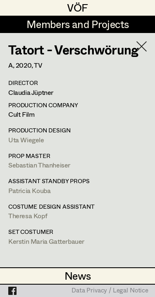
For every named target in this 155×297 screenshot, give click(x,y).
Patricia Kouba (29, 190)
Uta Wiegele (26, 139)
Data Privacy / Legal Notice (110, 291)
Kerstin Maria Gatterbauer (46, 241)
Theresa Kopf (27, 215)
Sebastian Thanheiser (39, 165)
